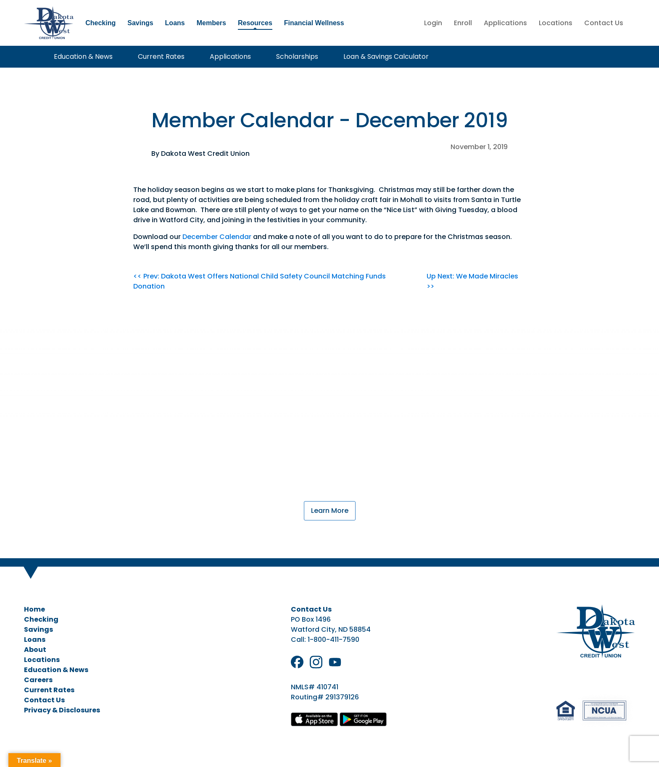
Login (433, 23)
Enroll (463, 23)
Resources (255, 22)
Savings (140, 22)
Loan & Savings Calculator (382, 56)
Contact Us (603, 23)
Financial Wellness (314, 22)
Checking (100, 22)
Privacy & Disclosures (62, 710)
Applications (505, 23)
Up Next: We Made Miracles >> (472, 281)
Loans (175, 22)
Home (34, 609)
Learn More (329, 510)
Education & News (79, 56)
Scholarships (294, 56)
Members (211, 22)
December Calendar (216, 237)
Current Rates (157, 56)
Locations (555, 23)
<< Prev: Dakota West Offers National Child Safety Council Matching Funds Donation (259, 281)
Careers (38, 680)
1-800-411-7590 (333, 639)
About (35, 649)
